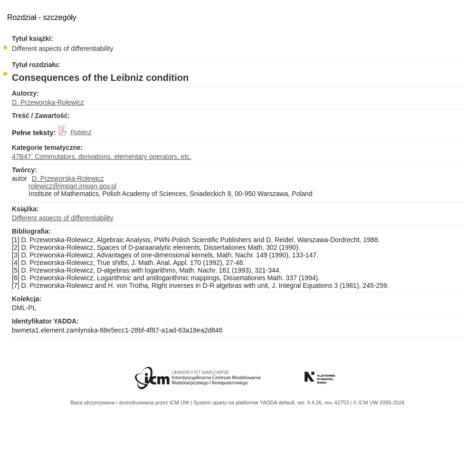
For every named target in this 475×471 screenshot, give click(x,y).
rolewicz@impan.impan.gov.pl (72, 186)
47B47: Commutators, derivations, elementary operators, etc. (101, 156)
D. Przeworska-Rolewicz (48, 102)
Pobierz (80, 132)
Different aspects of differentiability (63, 48)
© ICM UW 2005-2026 (378, 402)
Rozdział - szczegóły (41, 17)
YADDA (269, 402)
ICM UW (180, 402)
